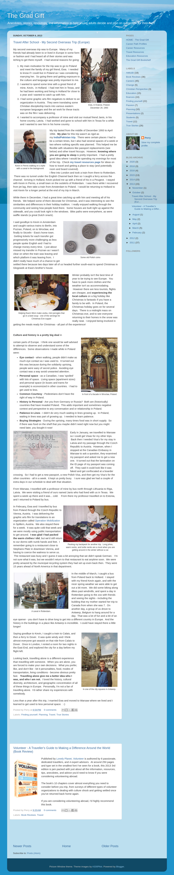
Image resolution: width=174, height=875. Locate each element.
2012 (132, 238)
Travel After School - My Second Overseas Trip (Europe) (51, 42)
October (136, 192)
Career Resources (135, 48)
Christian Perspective (137, 89)
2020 (132, 161)
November (138, 188)
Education (131, 93)
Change (130, 85)
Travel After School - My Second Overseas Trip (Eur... (144, 199)
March (135, 228)
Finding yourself (29, 714)
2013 (132, 184)
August (136, 214)
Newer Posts (22, 846)
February (137, 232)
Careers (130, 81)
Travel (52, 714)
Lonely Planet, (64, 758)
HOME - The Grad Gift (137, 40)
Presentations (133, 113)
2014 (132, 179)
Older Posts (110, 846)
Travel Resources (135, 52)
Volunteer (78, 758)
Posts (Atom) (33, 853)
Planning (43, 714)
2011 (132, 242)
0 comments (50, 710)
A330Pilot (97, 866)
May (134, 219)
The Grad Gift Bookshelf (138, 60)
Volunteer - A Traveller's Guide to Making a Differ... (146, 207)
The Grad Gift (25, 15)
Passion (130, 105)
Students (130, 117)
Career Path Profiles (136, 44)
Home (66, 846)
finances (130, 97)
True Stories (62, 714)
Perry (148, 138)
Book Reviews (28, 815)
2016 (132, 170)
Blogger (120, 866)
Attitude (130, 72)
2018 (132, 166)
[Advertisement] (75, 731)
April (135, 223)
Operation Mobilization (47, 520)
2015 (132, 175)
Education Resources (137, 56)
